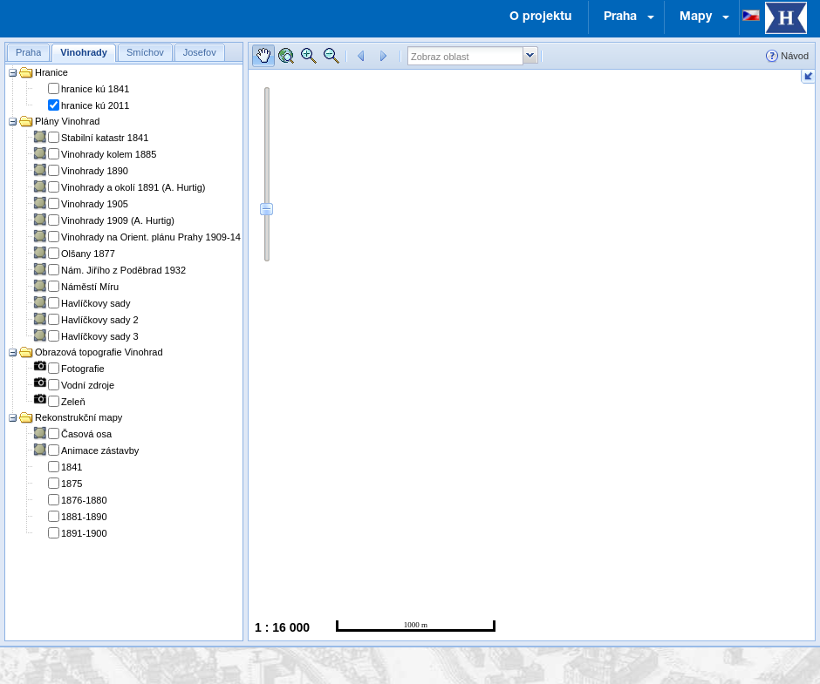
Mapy (696, 17)
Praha (620, 17)
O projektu (540, 17)
